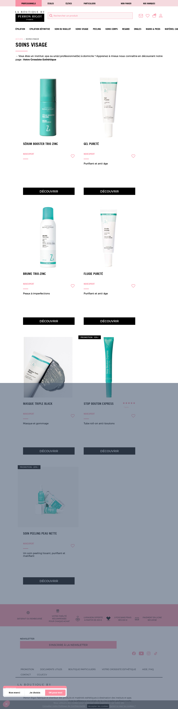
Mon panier (126, 3)
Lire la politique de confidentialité (22, 684)
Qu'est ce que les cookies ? (123, 706)
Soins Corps (111, 29)
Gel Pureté (91, 144)
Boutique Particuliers (82, 669)
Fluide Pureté (93, 274)
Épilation (20, 29)
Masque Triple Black (37, 404)
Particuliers (90, 3)
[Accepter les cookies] (55, 693)
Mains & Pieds (153, 29)
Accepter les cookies (98, 706)
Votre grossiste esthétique (119, 669)
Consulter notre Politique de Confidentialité (63, 706)
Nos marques (149, 3)
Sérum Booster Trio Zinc (40, 144)
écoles (51, 3)
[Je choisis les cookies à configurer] (35, 693)
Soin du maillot (63, 29)
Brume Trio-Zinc (34, 274)
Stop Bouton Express (99, 404)
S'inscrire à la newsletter (68, 644)
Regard (125, 29)
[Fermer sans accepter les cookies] (14, 693)
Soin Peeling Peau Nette (40, 533)
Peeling (97, 29)
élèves (69, 3)
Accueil (19, 39)
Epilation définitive (40, 29)
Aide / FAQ (148, 669)
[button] (6, 703)
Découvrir (49, 191)
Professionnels (28, 3)
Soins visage (82, 29)
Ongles (137, 29)
